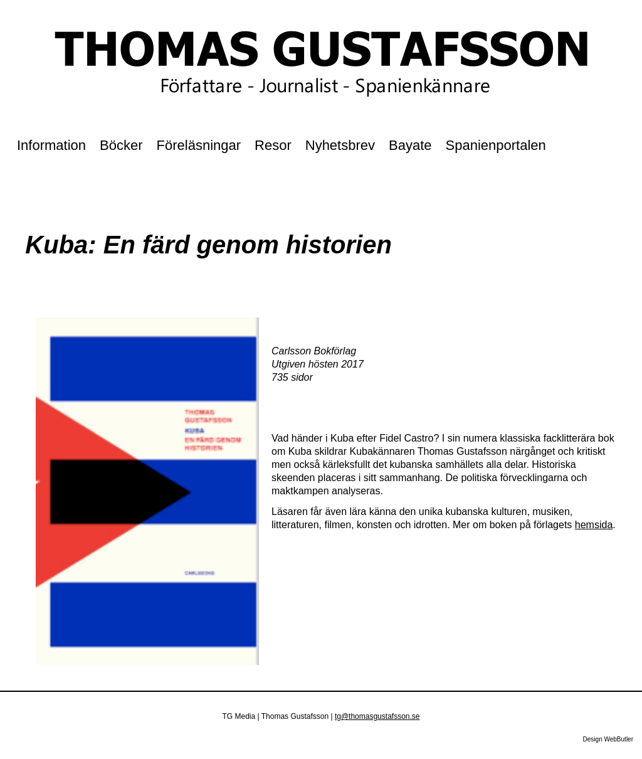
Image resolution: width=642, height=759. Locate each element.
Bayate (410, 145)
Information (51, 145)
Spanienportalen (496, 145)
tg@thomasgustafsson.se (377, 716)
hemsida (594, 524)
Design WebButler (608, 739)
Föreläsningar (199, 145)
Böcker (121, 145)
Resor (273, 145)
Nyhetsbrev (340, 145)
